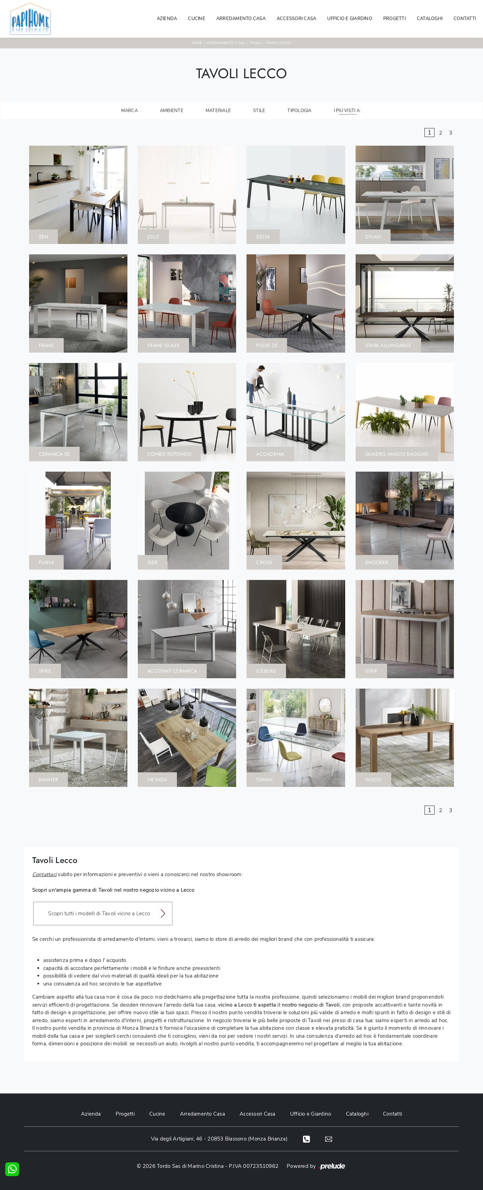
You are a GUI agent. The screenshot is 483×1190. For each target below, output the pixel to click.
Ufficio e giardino (349, 19)
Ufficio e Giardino (311, 1113)
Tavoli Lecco (278, 42)
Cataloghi (429, 19)
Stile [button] (259, 111)
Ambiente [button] (172, 111)
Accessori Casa (296, 19)
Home (197, 42)
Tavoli (255, 42)
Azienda (167, 19)
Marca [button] (129, 111)
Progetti (394, 19)
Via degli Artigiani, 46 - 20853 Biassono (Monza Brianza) (219, 1138)
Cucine (196, 19)
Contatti (465, 19)
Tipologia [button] (299, 111)
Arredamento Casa (241, 19)
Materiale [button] (218, 111)
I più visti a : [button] (348, 111)
